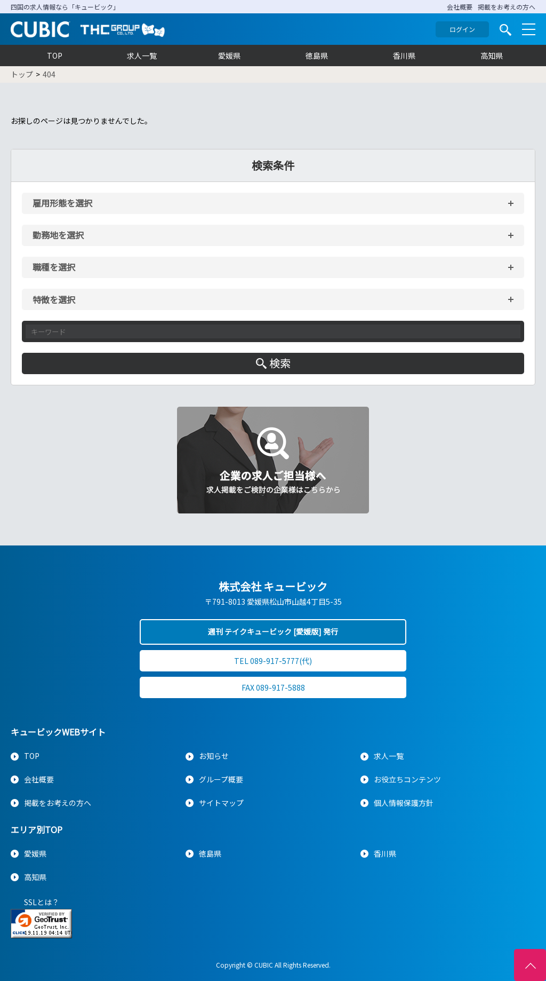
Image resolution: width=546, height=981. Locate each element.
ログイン (462, 29)
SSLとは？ (41, 902)
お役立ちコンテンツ (407, 779)
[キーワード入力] (273, 331)
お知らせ (214, 755)
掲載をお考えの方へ (506, 6)
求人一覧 (142, 55)
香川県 (404, 55)
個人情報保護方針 (403, 802)
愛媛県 (229, 55)
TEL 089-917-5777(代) (273, 660)
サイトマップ (221, 802)
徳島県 (317, 55)
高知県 (491, 55)
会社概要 (459, 6)
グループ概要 (221, 779)
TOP (54, 55)
